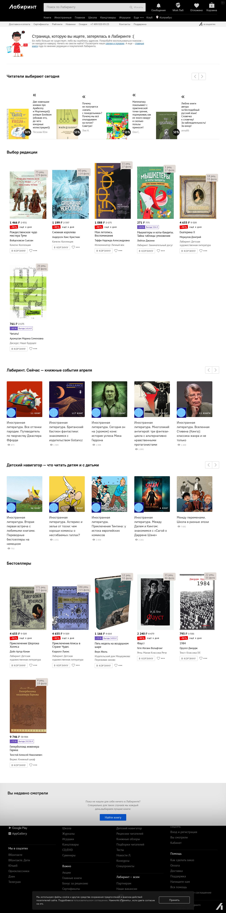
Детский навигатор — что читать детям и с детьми (53, 465)
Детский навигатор (129, 828)
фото (41, 175)
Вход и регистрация (183, 832)
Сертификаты (41, 24)
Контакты (124, 24)
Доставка (176, 871)
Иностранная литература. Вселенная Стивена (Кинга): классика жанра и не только (193, 431)
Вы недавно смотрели (28, 792)
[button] (195, 76)
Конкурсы (122, 861)
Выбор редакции (22, 152)
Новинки (71, 24)
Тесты (120, 850)
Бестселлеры (19, 563)
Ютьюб (13, 866)
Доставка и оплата (19, 24)
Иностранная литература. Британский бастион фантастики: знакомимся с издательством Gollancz (66, 431)
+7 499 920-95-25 (100, 24)
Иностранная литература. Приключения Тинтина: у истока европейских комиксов (109, 526)
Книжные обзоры (128, 839)
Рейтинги (57, 24)
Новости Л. (123, 855)
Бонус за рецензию (75, 883)
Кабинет (176, 843)
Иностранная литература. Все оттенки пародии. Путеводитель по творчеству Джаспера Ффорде (24, 431)
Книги (47, 17)
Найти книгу (113, 817)
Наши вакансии (126, 889)
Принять (174, 900)
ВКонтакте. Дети (19, 860)
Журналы (68, 834)
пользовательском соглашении (90, 900)
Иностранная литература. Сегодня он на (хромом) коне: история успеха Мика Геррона (108, 431)
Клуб (149, 17)
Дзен (11, 876)
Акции (66, 872)
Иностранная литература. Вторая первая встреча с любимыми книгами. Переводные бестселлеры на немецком (21, 531)
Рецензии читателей (129, 834)
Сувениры (69, 855)
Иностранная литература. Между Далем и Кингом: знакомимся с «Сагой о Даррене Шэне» (150, 526)
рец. (40, 172)
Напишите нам (180, 882)
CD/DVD (67, 850)
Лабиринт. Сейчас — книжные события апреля (49, 370)
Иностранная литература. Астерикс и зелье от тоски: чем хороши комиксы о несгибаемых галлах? (65, 526)
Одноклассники (18, 871)
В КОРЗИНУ (18, 250)
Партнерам (123, 883)
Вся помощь (178, 887)
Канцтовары (108, 17)
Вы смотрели (179, 837)
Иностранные (62, 17)
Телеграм (14, 882)
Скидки (83, 24)
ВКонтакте (15, 855)
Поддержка (140, 24)
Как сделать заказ (182, 860)
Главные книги (72, 878)
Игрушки (124, 17)
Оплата (175, 865)
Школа (92, 17)
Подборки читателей (130, 844)
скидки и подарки (115, 43)
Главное (80, 17)
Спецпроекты (125, 866)
